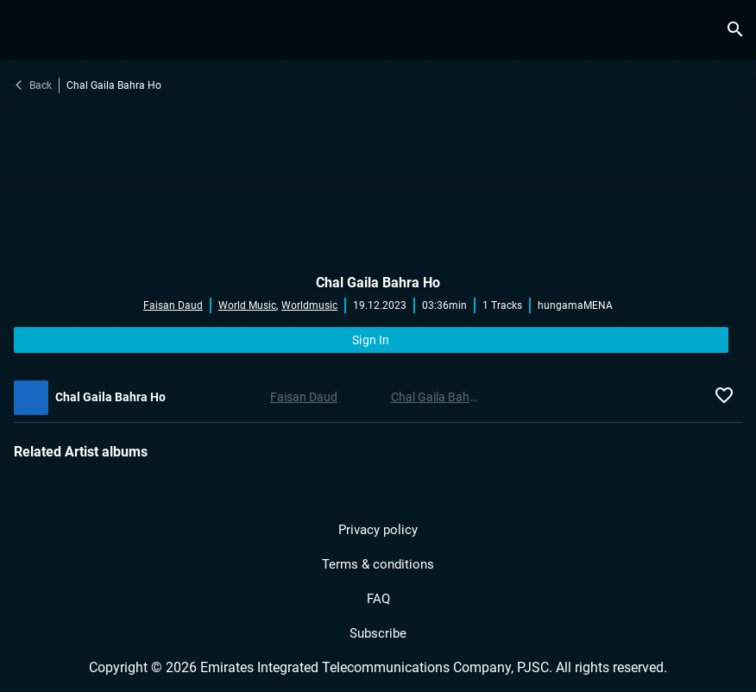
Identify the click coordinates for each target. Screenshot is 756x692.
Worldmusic (309, 305)
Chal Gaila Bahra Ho (378, 282)
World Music (248, 305)
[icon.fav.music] (728, 398)
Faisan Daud (173, 305)
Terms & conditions (378, 564)
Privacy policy (378, 530)
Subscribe (378, 633)
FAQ (378, 599)
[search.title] (734, 30)
